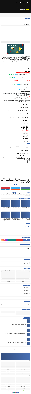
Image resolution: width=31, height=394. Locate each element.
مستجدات (23, 281)
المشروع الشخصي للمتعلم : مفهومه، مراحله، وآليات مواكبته (16, 219)
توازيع (8, 369)
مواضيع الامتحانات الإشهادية (25, 262)
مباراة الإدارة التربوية (8, 382)
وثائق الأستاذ (8, 281)
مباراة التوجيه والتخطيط (8, 384)
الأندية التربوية (23, 270)
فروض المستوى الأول (26, 287)
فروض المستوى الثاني (26, 290)
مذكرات (8, 279)
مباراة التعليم (27, 18)
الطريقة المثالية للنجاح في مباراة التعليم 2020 (22, 26)
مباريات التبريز (23, 388)
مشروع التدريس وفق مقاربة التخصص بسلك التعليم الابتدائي (26, 208)
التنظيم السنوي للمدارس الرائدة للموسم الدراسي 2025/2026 (21, 146)
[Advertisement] (15, 34)
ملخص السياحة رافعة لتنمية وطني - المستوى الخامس (19, 324)
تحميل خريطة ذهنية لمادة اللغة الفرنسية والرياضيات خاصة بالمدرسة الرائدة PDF (18, 147)
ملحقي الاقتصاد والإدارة (8, 388)
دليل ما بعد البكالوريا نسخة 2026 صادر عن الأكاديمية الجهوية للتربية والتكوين (16, 342)
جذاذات (23, 371)
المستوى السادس (8, 367)
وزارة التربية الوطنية (26, 263)
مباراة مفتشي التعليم (8, 386)
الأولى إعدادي (27, 304)
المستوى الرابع (23, 367)
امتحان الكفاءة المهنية (8, 270)
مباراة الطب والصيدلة (23, 386)
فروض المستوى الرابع (26, 293)
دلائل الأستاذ (8, 371)
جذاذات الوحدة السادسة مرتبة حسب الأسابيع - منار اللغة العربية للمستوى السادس (15, 333)
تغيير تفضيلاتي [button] (23, 9)
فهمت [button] (27, 9)
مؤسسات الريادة (23, 279)
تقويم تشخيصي (23, 369)
